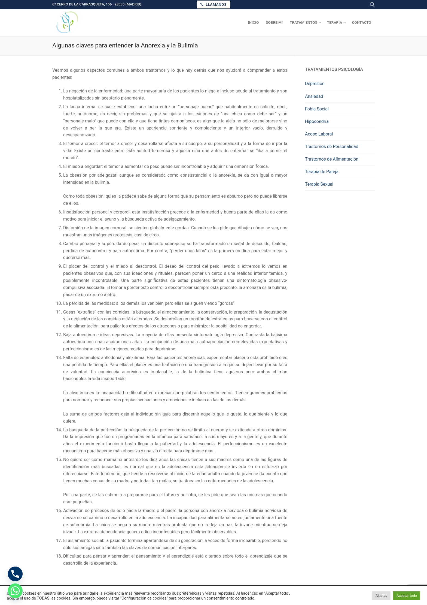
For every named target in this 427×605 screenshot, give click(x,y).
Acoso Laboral (319, 134)
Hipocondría (317, 121)
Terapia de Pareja (321, 171)
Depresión (315, 83)
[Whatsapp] (15, 590)
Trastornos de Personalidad (331, 146)
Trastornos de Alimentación (331, 159)
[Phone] (15, 574)
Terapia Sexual (319, 184)
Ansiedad (314, 96)
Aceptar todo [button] (406, 596)
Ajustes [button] (381, 596)
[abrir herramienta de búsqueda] (372, 4)
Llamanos (213, 4)
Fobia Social (317, 109)
